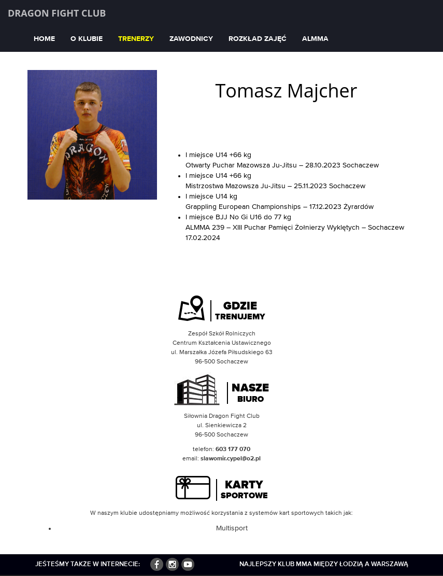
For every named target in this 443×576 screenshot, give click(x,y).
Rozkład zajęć (257, 39)
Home (44, 39)
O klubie (86, 39)
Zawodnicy (191, 39)
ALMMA (315, 39)
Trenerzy (136, 39)
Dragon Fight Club (57, 13)
